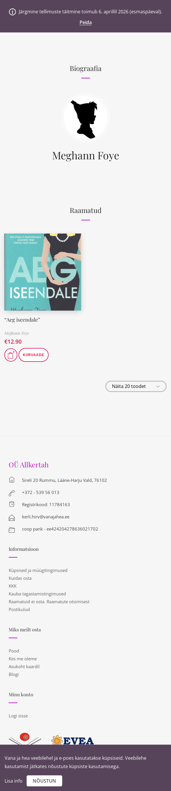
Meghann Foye (85, 155)
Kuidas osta (20, 578)
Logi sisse (18, 716)
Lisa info (14, 781)
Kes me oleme (23, 658)
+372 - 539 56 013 (40, 492)
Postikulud (19, 609)
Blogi (14, 674)
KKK (12, 586)
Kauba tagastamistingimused (37, 594)
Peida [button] (86, 22)
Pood (14, 651)
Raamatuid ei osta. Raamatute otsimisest (49, 601)
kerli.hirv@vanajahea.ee (45, 517)
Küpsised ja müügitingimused (38, 570)
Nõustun (44, 781)
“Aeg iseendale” (22, 319)
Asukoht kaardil (24, 666)
